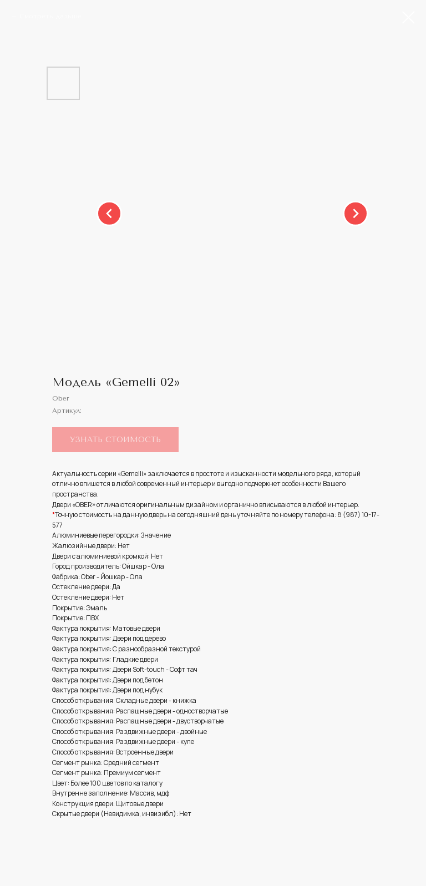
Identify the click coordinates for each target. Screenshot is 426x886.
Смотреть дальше (50, 16)
